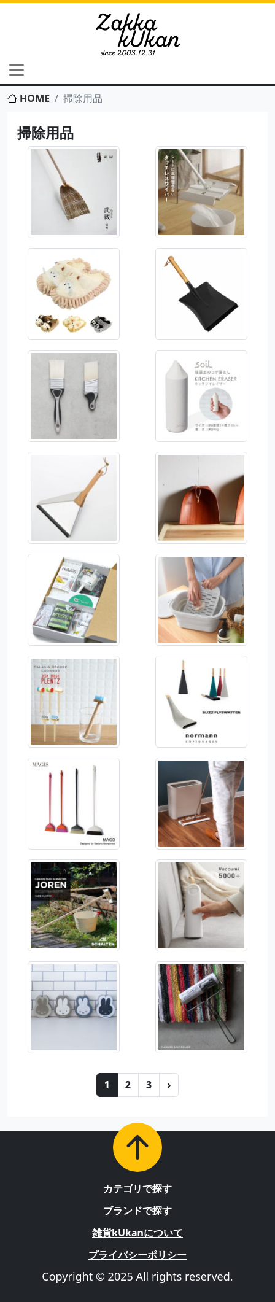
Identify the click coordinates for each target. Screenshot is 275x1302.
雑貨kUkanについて (137, 1232)
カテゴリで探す (137, 1188)
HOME (28, 98)
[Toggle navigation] (16, 70)
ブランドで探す (137, 1210)
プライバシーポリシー (137, 1254)
